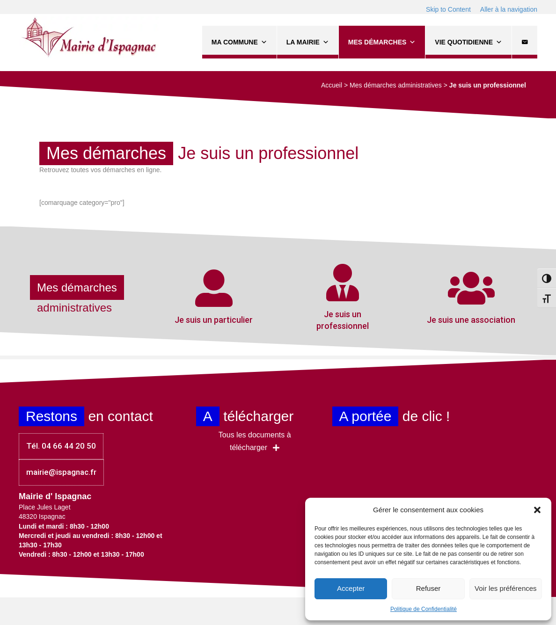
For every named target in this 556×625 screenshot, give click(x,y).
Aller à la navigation (508, 9)
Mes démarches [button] (382, 42)
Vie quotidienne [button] (468, 42)
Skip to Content (448, 9)
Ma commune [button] (239, 42)
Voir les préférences (506, 588)
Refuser (428, 588)
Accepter (351, 588)
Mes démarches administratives (396, 85)
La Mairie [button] (307, 42)
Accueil (331, 85)
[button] (537, 510)
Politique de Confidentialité (423, 609)
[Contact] (524, 42)
